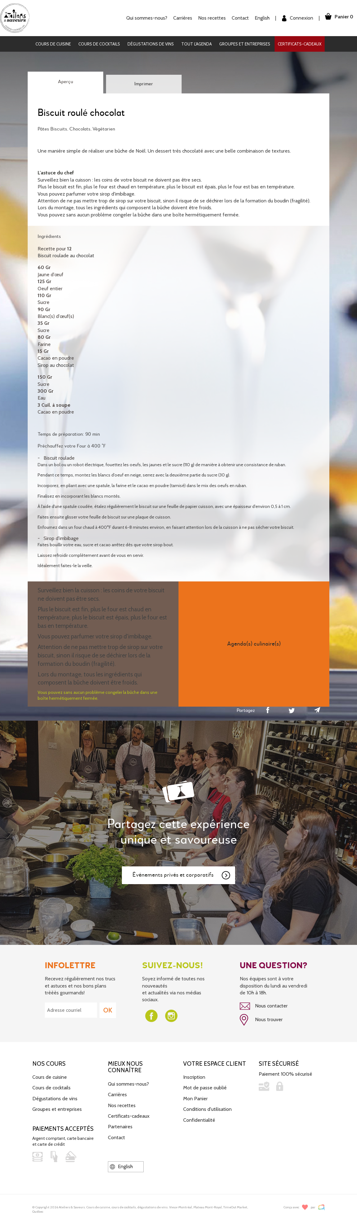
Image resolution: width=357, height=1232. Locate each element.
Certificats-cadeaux (300, 43)
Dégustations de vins (151, 43)
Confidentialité (199, 1118)
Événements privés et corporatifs (181, 875)
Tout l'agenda (196, 43)
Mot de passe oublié (205, 1086)
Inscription (194, 1076)
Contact (236, 18)
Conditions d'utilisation (207, 1108)
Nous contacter (264, 1006)
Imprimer (143, 84)
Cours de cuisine (53, 43)
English (258, 18)
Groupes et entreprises (244, 43)
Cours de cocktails (99, 43)
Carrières (178, 18)
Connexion (293, 18)
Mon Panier (195, 1097)
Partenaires (120, 1125)
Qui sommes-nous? (143, 18)
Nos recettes (208, 18)
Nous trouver (261, 1019)
